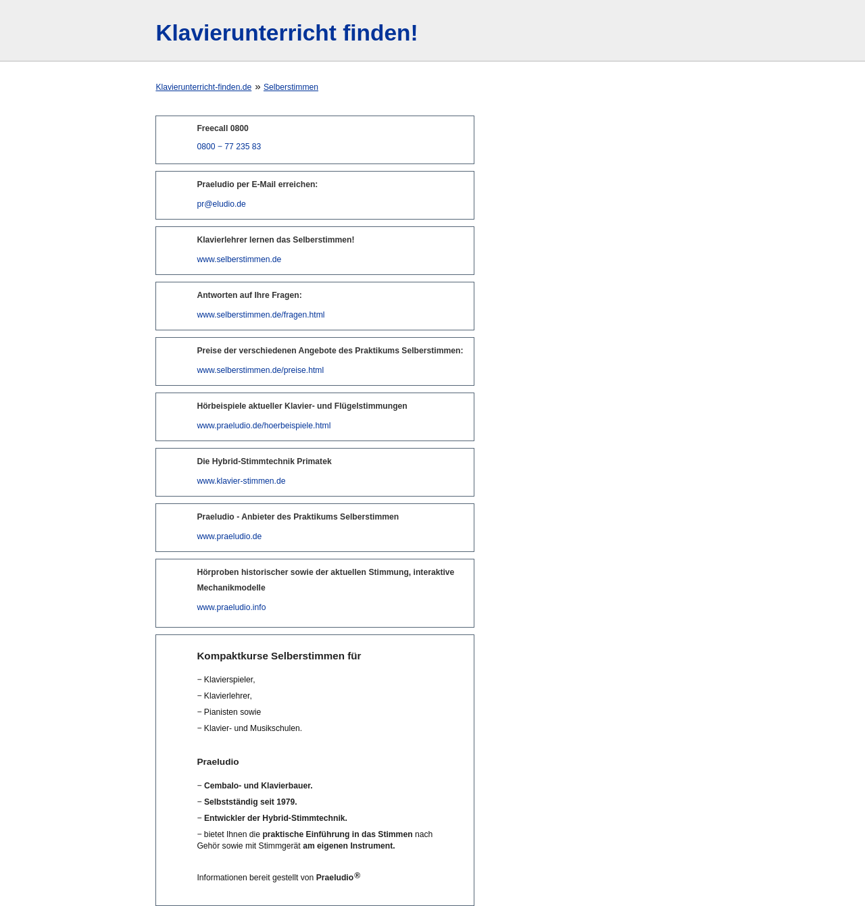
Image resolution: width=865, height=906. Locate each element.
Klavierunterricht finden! (286, 32)
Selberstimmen (291, 87)
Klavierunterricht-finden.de (203, 87)
